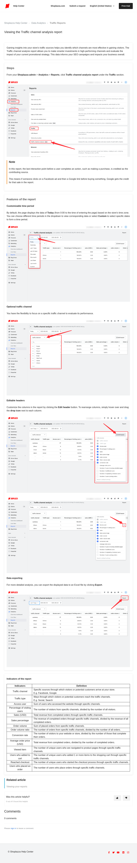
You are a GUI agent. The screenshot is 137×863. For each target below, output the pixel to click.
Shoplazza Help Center (15, 23)
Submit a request (77, 6)
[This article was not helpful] (126, 798)
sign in (13, 828)
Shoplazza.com (58, 6)
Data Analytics (38, 23)
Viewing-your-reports (16, 786)
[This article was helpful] (117, 798)
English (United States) (101, 6)
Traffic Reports (58, 23)
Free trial (126, 6)
